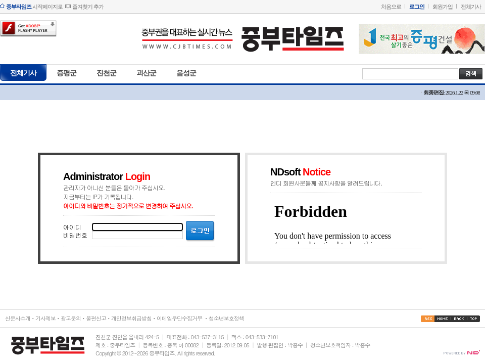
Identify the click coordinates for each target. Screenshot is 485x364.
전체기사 (471, 7)
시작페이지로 (34, 7)
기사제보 (45, 318)
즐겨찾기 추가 (88, 7)
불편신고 (96, 318)
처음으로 (391, 7)
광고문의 (71, 318)
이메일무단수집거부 (179, 318)
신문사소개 (17, 318)
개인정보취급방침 (131, 318)
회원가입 (442, 7)
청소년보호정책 (226, 318)
